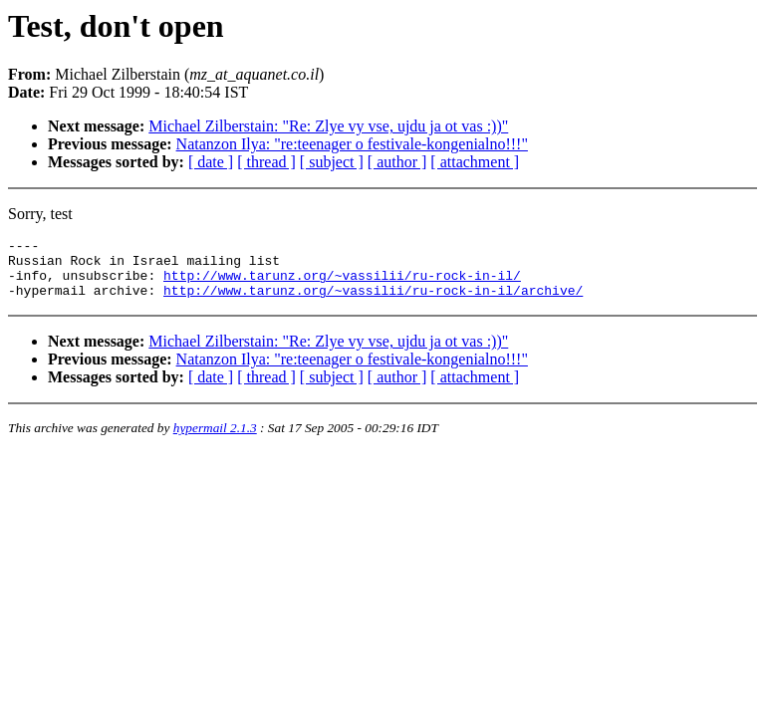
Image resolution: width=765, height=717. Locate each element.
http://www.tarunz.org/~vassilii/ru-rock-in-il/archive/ (373, 302)
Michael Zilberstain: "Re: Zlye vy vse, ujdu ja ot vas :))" (328, 126)
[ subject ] (332, 161)
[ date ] (210, 161)
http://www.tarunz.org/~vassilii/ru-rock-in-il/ (342, 284)
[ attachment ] (474, 161)
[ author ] (397, 161)
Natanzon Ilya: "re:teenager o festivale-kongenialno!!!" (352, 143)
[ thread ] (266, 161)
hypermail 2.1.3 (215, 439)
